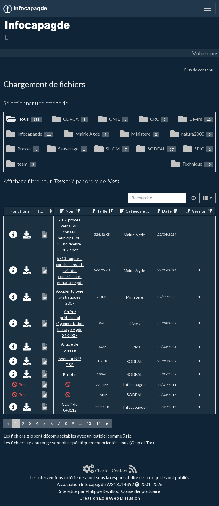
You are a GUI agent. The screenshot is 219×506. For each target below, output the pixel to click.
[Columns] (207, 198)
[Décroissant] (78, 211)
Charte (101, 470)
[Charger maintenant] (27, 235)
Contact (120, 470)
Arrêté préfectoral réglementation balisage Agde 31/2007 (70, 323)
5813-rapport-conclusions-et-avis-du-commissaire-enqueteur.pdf (70, 270)
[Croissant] (62, 211)
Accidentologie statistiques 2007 (69, 297)
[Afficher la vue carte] (193, 198)
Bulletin (70, 374)
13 (89, 423)
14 (98, 423)
